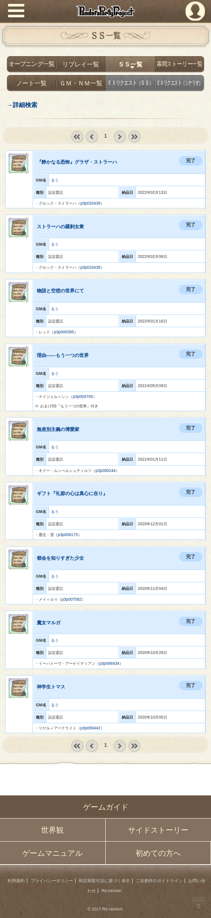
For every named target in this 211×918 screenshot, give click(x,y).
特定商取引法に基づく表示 (104, 880)
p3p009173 (67, 534)
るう (55, 180)
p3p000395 (64, 332)
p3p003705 (83, 396)
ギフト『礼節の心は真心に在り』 (72, 493)
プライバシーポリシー (52, 880)
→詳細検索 (21, 104)
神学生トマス (51, 686)
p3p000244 (105, 470)
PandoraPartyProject (105, 11)
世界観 (52, 830)
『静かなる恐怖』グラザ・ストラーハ (77, 162)
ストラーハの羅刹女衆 (60, 226)
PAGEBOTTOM (198, 904)
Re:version (111, 890)
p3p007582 (71, 599)
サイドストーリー (158, 830)
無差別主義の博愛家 (58, 429)
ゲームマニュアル (52, 853)
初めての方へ (158, 853)
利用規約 (16, 880)
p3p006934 (109, 663)
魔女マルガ (48, 622)
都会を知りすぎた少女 (60, 558)
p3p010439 (90, 203)
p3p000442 (90, 728)
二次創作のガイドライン (159, 880)
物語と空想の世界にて (60, 290)
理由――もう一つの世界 (63, 355)
